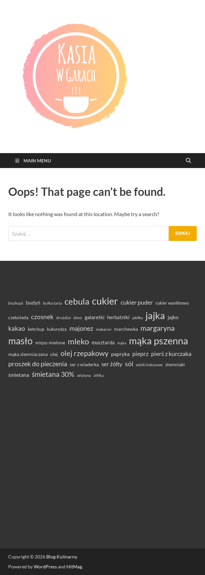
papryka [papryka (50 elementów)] (120, 354)
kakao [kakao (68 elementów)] (16, 328)
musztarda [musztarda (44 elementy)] (103, 342)
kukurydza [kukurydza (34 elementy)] (57, 329)
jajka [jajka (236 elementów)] (155, 315)
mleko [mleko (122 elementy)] (78, 341)
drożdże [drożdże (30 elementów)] (63, 317)
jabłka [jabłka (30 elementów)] (137, 317)
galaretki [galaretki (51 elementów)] (94, 317)
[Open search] (188, 160)
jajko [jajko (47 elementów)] (173, 317)
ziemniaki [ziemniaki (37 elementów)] (175, 364)
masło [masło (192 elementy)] (20, 340)
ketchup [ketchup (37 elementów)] (36, 329)
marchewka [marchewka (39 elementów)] (126, 329)
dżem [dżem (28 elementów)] (77, 318)
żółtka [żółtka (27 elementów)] (99, 375)
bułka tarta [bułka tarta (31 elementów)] (52, 303)
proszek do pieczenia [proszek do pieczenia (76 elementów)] (37, 364)
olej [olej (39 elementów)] (54, 354)
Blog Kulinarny (61, 556)
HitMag (74, 566)
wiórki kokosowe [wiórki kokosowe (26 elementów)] (149, 365)
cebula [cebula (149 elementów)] (76, 301)
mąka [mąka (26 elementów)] (121, 343)
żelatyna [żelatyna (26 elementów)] (84, 375)
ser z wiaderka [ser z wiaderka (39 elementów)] (84, 364)
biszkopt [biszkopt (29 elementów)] (15, 303)
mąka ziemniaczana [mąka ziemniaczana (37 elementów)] (28, 354)
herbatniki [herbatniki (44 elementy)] (118, 317)
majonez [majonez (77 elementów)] (81, 328)
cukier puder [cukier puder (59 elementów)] (137, 302)
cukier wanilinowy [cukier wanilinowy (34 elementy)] (172, 303)
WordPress (45, 566)
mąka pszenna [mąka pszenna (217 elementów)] (158, 340)
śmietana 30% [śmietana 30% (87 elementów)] (53, 374)
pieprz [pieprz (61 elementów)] (140, 353)
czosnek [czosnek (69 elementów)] (42, 316)
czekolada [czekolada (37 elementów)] (18, 317)
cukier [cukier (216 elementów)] (105, 301)
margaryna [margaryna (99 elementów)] (158, 327)
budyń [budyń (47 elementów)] (33, 303)
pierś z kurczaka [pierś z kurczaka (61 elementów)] (171, 353)
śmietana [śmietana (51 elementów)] (18, 375)
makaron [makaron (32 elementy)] (103, 329)
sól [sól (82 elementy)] (129, 364)
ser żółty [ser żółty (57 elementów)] (112, 364)
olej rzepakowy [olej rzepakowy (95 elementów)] (84, 353)
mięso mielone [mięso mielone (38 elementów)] (50, 342)
